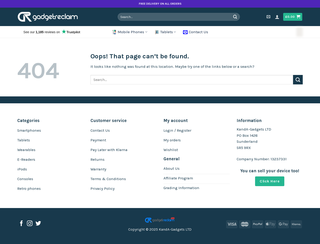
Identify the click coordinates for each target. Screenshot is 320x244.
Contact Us (195, 32)
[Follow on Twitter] (38, 224)
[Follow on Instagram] (29, 224)
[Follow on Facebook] (21, 224)
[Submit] (235, 17)
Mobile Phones (129, 32)
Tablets (165, 32)
